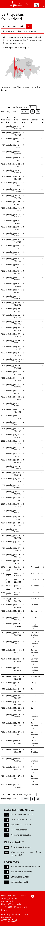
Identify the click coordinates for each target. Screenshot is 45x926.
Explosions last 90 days (21, 824)
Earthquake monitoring (21, 871)
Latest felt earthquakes (21, 819)
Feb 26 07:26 (8, 593)
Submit (25, 111)
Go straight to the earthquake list (18, 47)
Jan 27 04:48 (8, 574)
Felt (22, 26)
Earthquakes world (19, 882)
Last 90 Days (9, 26)
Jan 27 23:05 (8, 580)
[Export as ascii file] (38, 111)
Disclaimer (16, 914)
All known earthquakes (21, 835)
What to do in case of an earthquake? (26, 853)
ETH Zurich (12, 920)
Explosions (8, 31)
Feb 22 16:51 (8, 568)
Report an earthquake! (21, 847)
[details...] (10, 126)
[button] (4, 5)
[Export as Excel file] (32, 111)
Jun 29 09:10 (8, 599)
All (29, 26)
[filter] (4, 122)
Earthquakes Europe (20, 876)
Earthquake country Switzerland (25, 866)
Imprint (4, 914)
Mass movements (27, 31)
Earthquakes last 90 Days (22, 814)
